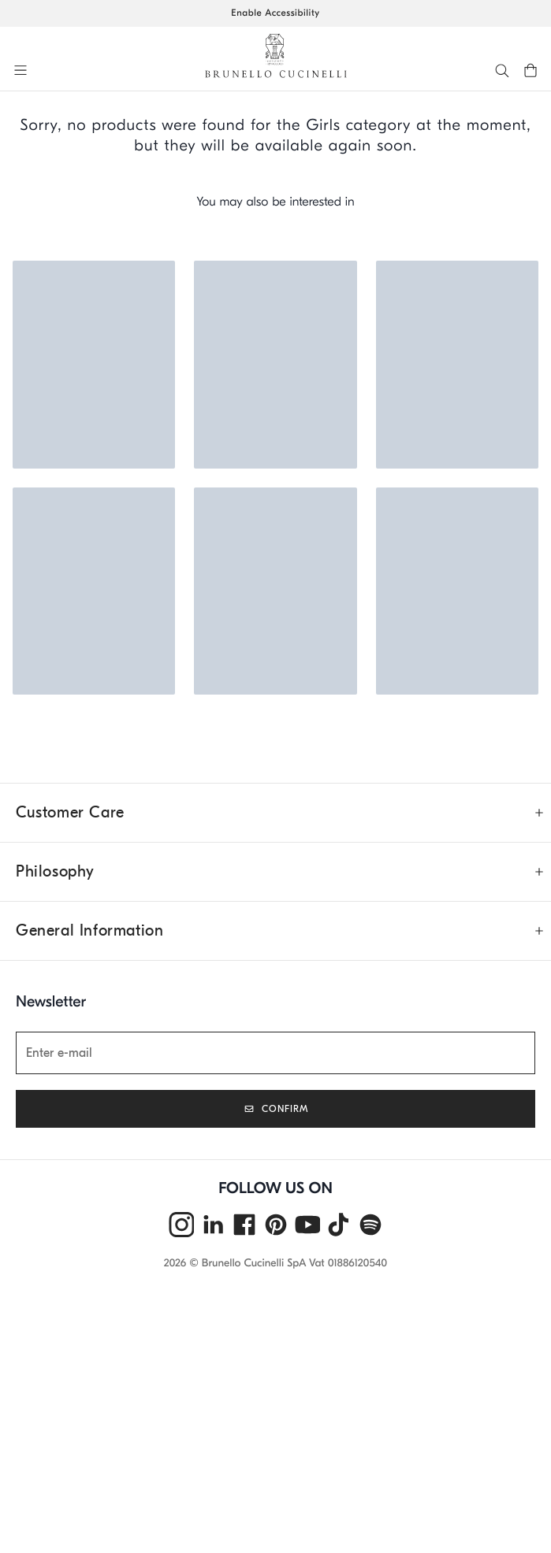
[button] (22, 70)
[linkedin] (212, 1224)
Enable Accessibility (275, 13)
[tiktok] (339, 1224)
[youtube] (307, 1224)
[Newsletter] (275, 1053)
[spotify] (370, 1224)
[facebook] (244, 1224)
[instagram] (181, 1224)
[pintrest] (276, 1224)
